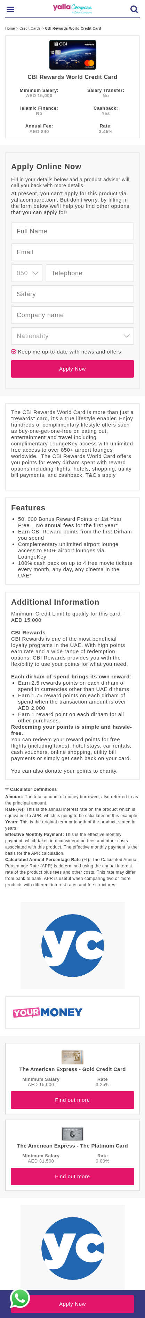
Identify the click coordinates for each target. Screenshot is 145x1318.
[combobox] (26, 273)
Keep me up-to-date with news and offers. (69, 352)
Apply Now (72, 369)
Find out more (72, 1100)
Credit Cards (30, 28)
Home (10, 28)
